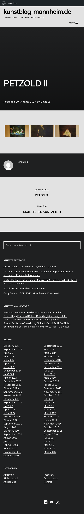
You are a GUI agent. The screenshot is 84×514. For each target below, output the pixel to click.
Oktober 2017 (51, 395)
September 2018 (53, 367)
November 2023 (12, 384)
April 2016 (49, 448)
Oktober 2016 (51, 427)
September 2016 (53, 430)
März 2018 (50, 377)
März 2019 (50, 352)
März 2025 (9, 367)
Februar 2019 (51, 356)
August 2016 (51, 434)
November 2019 (12, 451)
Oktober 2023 (11, 388)
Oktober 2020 (11, 430)
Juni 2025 (8, 356)
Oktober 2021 (11, 420)
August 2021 (10, 427)
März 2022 (9, 413)
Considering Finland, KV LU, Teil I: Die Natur (46, 323)
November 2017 (53, 391)
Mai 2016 (49, 444)
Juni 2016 (49, 441)
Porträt (48, 481)
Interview (49, 474)
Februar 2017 (51, 416)
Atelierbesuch (10, 478)
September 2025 (12, 349)
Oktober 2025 (11, 345)
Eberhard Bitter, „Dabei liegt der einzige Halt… (42, 316)
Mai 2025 (8, 359)
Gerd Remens (10, 326)
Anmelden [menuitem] (12, 3)
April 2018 (49, 374)
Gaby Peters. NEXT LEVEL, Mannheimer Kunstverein (31, 293)
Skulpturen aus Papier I (42, 209)
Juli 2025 (8, 352)
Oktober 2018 (51, 363)
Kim (5, 319)
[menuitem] (3, 3)
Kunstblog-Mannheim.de (37, 11)
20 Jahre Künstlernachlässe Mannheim (24, 288)
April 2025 (9, 363)
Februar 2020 (11, 444)
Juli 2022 (8, 406)
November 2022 (12, 395)
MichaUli (45, 101)
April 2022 (9, 409)
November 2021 (12, 416)
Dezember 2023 (12, 381)
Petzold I (42, 192)
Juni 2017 (49, 402)
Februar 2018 (51, 381)
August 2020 (10, 437)
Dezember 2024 (12, 370)
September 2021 (12, 423)
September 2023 (12, 391)
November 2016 (53, 423)
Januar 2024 (10, 377)
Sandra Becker (11, 323)
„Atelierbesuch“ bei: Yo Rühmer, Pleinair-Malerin (29, 266)
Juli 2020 (8, 441)
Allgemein (8, 474)
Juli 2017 (48, 398)
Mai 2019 (49, 349)
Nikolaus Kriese (11, 312)
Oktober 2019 (11, 455)
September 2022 (12, 402)
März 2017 (50, 413)
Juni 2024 (8, 374)
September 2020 (12, 434)
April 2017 (49, 409)
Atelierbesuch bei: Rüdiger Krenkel (42, 312)
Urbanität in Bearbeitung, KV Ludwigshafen (35, 319)
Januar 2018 (50, 384)
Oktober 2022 (11, 398)
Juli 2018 (48, 370)
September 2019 (53, 345)
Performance (51, 478)
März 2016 (50, 451)
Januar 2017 (50, 420)
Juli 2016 (48, 437)
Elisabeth (8, 316)
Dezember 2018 (53, 359)
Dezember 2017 (53, 388)
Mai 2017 (49, 406)
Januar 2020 (10, 448)
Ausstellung (9, 481)
